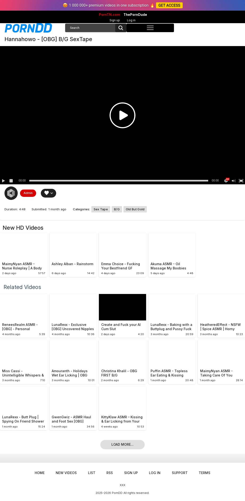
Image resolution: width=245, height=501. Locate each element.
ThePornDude (135, 15)
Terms (204, 473)
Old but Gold (135, 209)
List (91, 473)
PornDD (117, 493)
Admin (28, 193)
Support (180, 473)
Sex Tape (101, 209)
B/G (117, 209)
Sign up (115, 20)
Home (40, 473)
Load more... (122, 444)
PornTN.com (109, 15)
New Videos (66, 473)
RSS (109, 473)
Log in (131, 20)
